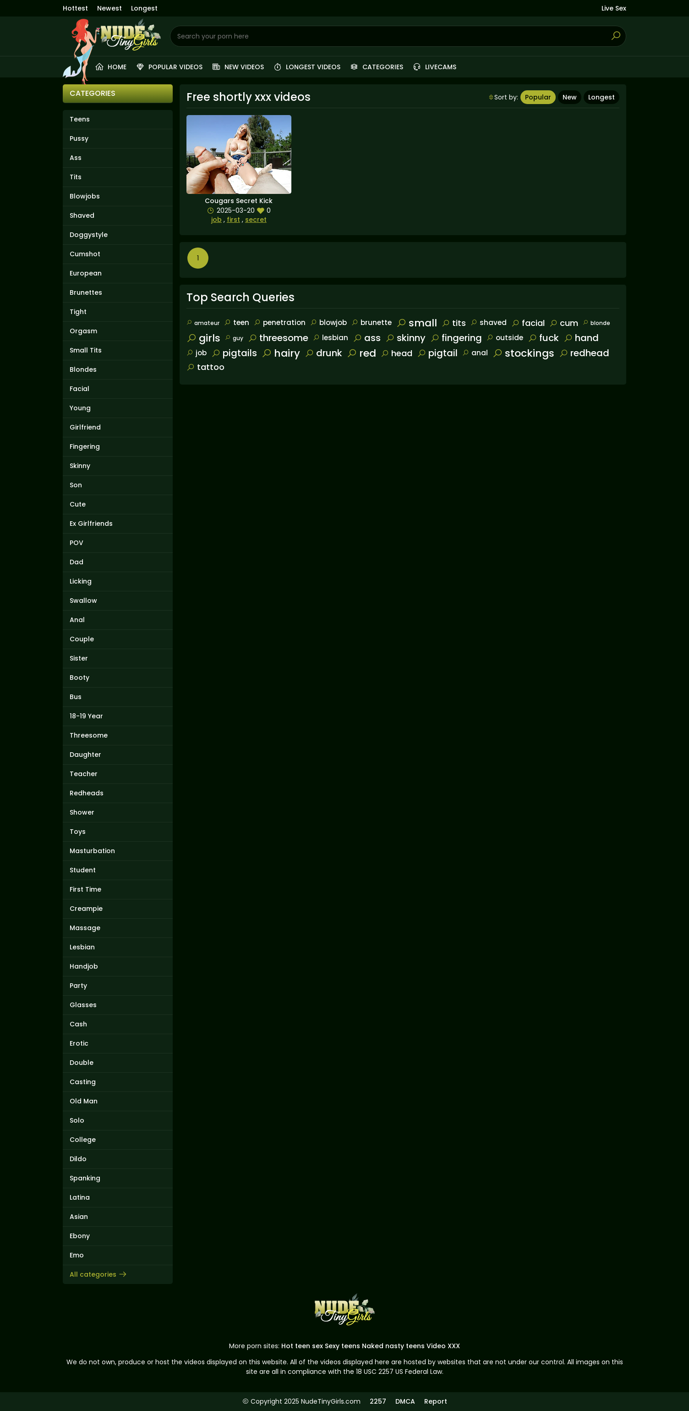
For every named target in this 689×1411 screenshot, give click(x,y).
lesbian (330, 337)
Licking (81, 581)
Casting (83, 1081)
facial (528, 323)
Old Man (84, 1101)
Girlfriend (85, 427)
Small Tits (86, 350)
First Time (85, 889)
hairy (281, 353)
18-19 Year (86, 716)
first (233, 219)
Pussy (79, 138)
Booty (79, 677)
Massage (85, 927)
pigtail (437, 353)
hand (581, 337)
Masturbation (92, 850)
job (216, 219)
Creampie (86, 908)
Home (110, 67)
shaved (488, 322)
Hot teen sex (302, 1345)
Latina (80, 1197)
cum (563, 323)
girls (203, 338)
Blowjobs (85, 196)
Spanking (85, 1178)
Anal (77, 619)
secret (256, 219)
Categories (376, 67)
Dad (76, 562)
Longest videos (306, 67)
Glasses (83, 1004)
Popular (538, 97)
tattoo (205, 367)
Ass (76, 157)
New (570, 97)
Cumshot (85, 254)
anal (475, 353)
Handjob (84, 966)
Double (81, 1062)
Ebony (80, 1235)
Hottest (75, 8)
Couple (82, 639)
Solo (77, 1120)
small (416, 323)
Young (80, 408)
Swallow (83, 600)
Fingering (85, 446)
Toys (78, 831)
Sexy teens (342, 1345)
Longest (144, 8)
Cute (78, 504)
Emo (77, 1255)
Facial (79, 388)
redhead (584, 353)
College (83, 1139)
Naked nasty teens (393, 1345)
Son (76, 485)
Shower (82, 812)
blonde (596, 323)
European (86, 273)
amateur (202, 323)
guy (234, 338)
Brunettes (86, 292)
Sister (79, 658)
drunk (323, 353)
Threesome (89, 735)
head (396, 353)
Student (83, 870)
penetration (280, 322)
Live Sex (614, 8)
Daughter (85, 754)
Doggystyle (89, 234)
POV (76, 542)
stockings (523, 353)
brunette (371, 322)
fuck (543, 337)
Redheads (87, 793)
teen (236, 322)
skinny (405, 337)
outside (505, 337)
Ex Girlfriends (91, 523)
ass (367, 337)
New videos (238, 67)
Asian (79, 1216)
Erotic (79, 1043)
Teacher (84, 773)
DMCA (405, 1401)
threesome (278, 337)
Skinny (80, 465)
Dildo (78, 1158)
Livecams (434, 67)
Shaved (82, 215)
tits (454, 323)
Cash (78, 1024)
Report (435, 1401)
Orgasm (83, 331)
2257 (378, 1401)
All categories (98, 1274)
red (361, 353)
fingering (456, 337)
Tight (78, 311)
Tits (76, 177)
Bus (76, 696)
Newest (109, 8)
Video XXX (443, 1345)
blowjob (328, 322)
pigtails (234, 353)
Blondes (83, 369)
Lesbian (82, 947)
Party (78, 985)
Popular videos (169, 67)
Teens (80, 119)
